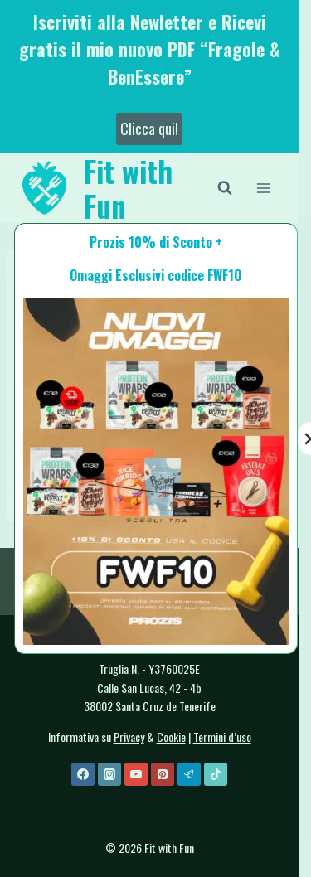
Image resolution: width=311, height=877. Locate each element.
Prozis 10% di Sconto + (156, 242)
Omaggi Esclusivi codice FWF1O (155, 275)
